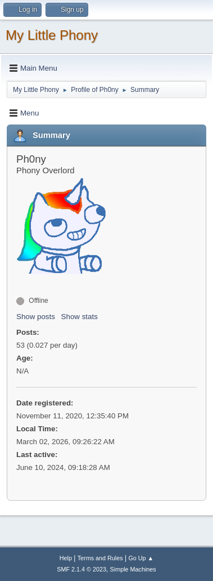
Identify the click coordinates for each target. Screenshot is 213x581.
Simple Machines (133, 569)
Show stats (79, 316)
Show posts (35, 316)
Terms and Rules (100, 558)
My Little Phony (52, 35)
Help (66, 558)
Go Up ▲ (140, 558)
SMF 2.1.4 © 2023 (81, 569)
